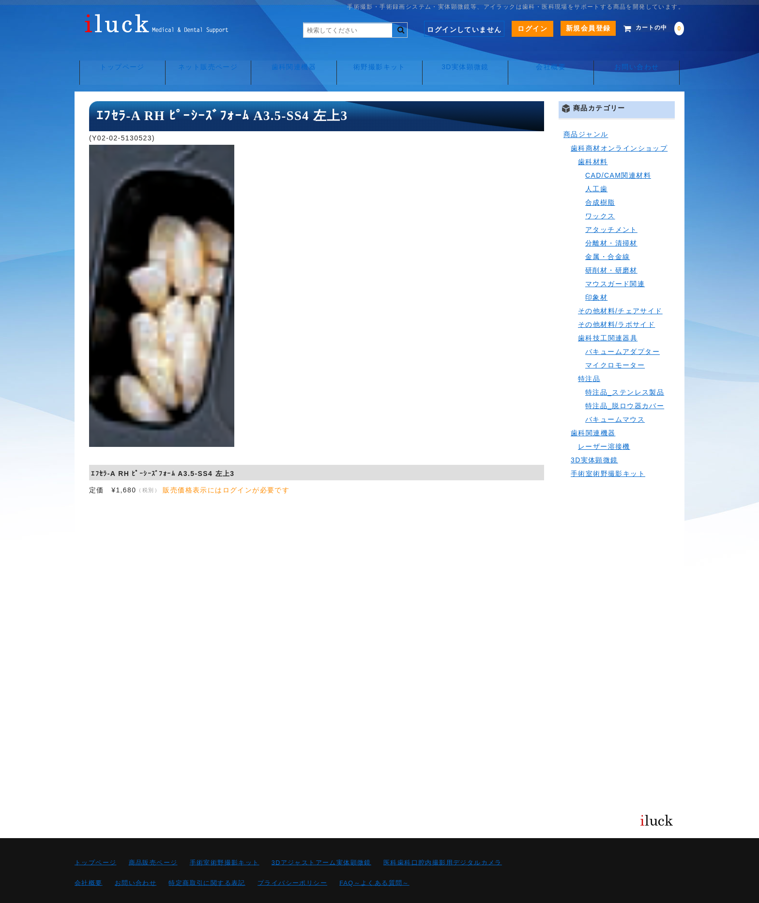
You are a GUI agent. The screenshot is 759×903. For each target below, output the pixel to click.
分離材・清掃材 (611, 222)
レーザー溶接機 (604, 425)
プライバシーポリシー (292, 861)
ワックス (600, 195)
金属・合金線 (607, 235)
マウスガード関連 (615, 262)
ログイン (519, 28)
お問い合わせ (640, 58)
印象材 (596, 276)
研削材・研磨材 (611, 249)
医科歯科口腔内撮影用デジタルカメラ (442, 841)
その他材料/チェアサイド (620, 289)
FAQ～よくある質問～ (374, 861)
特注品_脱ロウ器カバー (624, 384)
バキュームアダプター (622, 330)
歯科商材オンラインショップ (619, 127)
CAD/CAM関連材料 (618, 154)
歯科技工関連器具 (608, 317)
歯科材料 (593, 140)
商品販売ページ (153, 841)
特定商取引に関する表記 (206, 861)
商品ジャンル (585, 113)
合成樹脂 (600, 181)
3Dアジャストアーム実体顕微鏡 (321, 841)
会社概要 (554, 58)
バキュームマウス (615, 398)
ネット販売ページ (205, 58)
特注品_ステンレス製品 (624, 371)
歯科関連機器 (292, 58)
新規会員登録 (574, 28)
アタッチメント (611, 208)
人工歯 (596, 167)
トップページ (118, 58)
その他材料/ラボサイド (616, 303)
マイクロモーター (615, 344)
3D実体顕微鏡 (466, 58)
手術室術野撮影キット (608, 452)
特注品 (589, 357)
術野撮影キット (379, 58)
